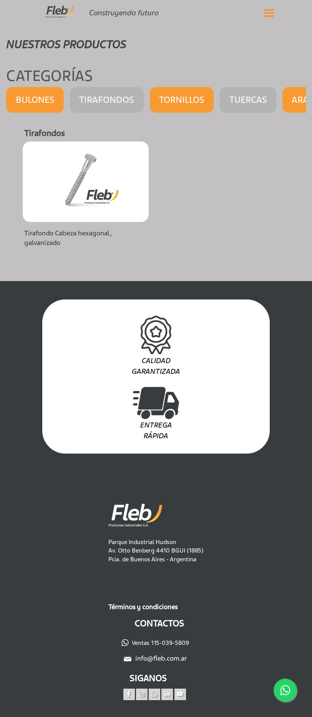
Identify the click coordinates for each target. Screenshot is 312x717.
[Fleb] (61, 9)
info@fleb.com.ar (156, 658)
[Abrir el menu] (269, 13)
